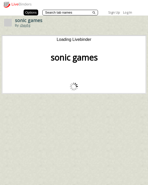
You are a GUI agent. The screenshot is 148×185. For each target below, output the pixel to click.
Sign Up (114, 12)
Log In (127, 12)
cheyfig (25, 25)
